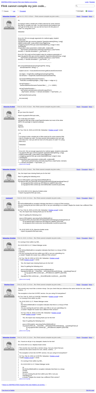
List (14, 11)
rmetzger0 (9, 198)
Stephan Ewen (9, 284)
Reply (78, 16)
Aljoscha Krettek (9, 106)
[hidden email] (53, 130)
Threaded (23, 11)
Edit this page (90, 390)
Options (90, 11)
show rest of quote (25, 164)
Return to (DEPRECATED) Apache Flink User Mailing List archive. (23, 385)
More (90, 16)
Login (87, 2)
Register (92, 2)
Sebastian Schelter (9, 16)
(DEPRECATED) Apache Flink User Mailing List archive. (19, 2)
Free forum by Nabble (8, 390)
